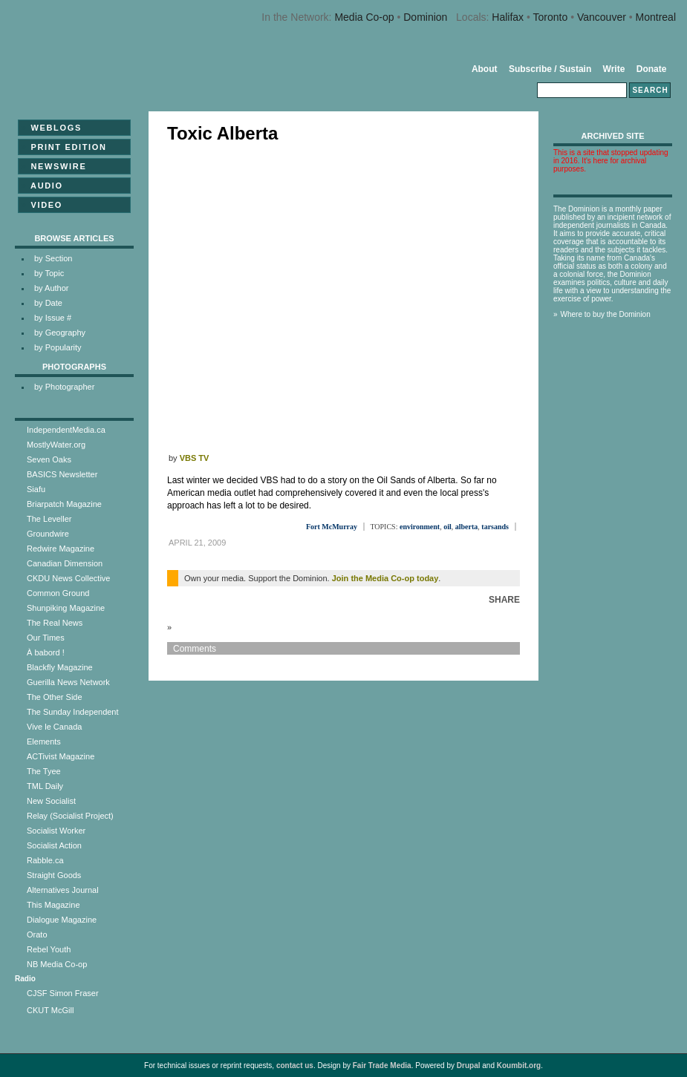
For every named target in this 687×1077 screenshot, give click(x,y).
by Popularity (58, 347)
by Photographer (64, 386)
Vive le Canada (54, 726)
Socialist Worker (56, 830)
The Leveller (49, 518)
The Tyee (44, 771)
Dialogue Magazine (62, 919)
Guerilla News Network (68, 682)
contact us (294, 1065)
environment (420, 527)
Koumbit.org (519, 1065)
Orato (37, 934)
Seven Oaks (49, 459)
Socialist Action (54, 845)
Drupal (469, 1065)
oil (447, 527)
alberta (466, 527)
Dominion (425, 17)
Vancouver (601, 17)
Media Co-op (364, 17)
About (485, 69)
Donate (651, 69)
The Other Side (54, 697)
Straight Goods (54, 875)
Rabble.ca (45, 860)
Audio (42, 185)
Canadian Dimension (64, 563)
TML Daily (45, 786)
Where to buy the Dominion (606, 314)
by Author (51, 288)
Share (504, 600)
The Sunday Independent (73, 711)
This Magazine (53, 904)
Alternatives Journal (63, 890)
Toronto (550, 17)
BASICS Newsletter (62, 474)
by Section (53, 258)
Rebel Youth (49, 949)
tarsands (495, 527)
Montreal (656, 17)
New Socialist (51, 800)
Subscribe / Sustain (550, 69)
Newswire (54, 166)
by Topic (49, 273)
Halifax (508, 17)
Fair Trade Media (382, 1065)
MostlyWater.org (56, 444)
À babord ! (46, 652)
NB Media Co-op (57, 964)
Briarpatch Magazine (64, 504)
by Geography (59, 332)
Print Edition (64, 147)
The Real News (54, 622)
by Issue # (52, 317)
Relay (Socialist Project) (70, 815)
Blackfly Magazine (60, 667)
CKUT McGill (50, 1010)
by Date (48, 302)
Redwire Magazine (60, 548)
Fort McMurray (331, 527)
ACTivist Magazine (60, 756)
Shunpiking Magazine (66, 607)
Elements (44, 741)
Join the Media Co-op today (385, 578)
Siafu (36, 489)
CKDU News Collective (68, 578)
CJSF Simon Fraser (63, 993)
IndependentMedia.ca (66, 429)
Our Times (46, 637)
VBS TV (194, 458)
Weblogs (52, 127)
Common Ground (58, 593)
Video (42, 204)
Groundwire (48, 533)
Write (614, 69)
